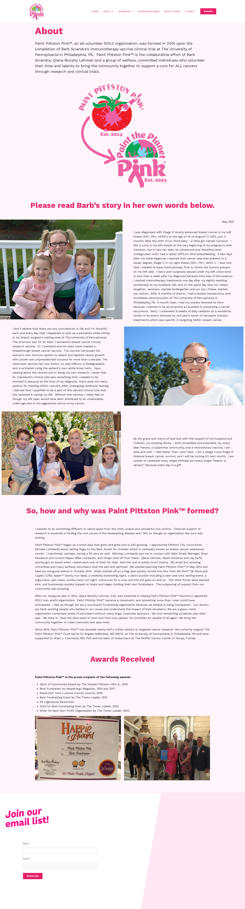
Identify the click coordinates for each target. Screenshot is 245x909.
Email (26, 858)
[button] (112, 11)
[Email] (60, 865)
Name (26, 843)
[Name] (60, 850)
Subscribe (33, 876)
